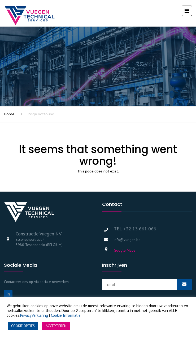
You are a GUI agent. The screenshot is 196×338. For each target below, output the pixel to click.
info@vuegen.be (127, 239)
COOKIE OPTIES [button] (23, 326)
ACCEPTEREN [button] (56, 325)
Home (9, 114)
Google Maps (124, 250)
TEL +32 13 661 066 (135, 229)
